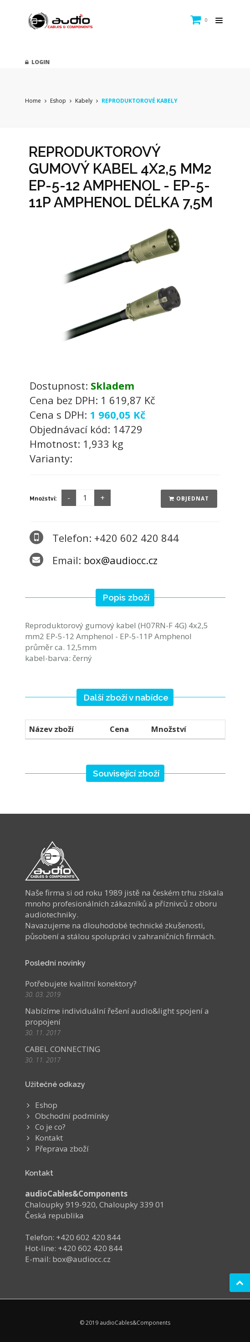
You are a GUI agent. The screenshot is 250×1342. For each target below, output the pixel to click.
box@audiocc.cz (121, 560)
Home (33, 101)
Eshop (58, 101)
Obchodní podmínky (72, 1116)
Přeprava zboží (62, 1148)
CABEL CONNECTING (62, 1049)
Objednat (189, 498)
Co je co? (50, 1127)
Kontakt (49, 1137)
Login (37, 62)
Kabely (83, 101)
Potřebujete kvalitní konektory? (81, 983)
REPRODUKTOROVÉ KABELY (140, 101)
